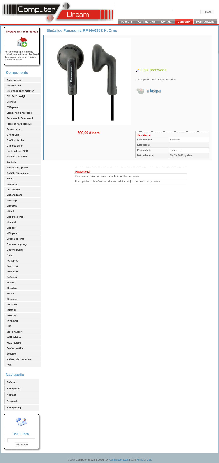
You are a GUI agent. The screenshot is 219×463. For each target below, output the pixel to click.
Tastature (12, 304)
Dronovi (11, 102)
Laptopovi (12, 184)
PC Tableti (12, 260)
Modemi (11, 222)
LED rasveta (14, 189)
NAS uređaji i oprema (19, 359)
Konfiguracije (14, 407)
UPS (9, 326)
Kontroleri (12, 162)
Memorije (12, 200)
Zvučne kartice (15, 348)
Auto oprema (14, 80)
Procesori (12, 266)
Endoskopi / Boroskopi (20, 118)
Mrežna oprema (15, 238)
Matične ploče (15, 195)
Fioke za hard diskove (19, 123)
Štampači (12, 299)
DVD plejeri (13, 107)
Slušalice (12, 288)
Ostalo (10, 255)
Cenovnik (12, 401)
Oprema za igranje (17, 244)
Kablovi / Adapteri (17, 156)
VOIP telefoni (14, 337)
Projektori (12, 271)
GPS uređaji (13, 134)
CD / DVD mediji (16, 96)
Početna (11, 382)
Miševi (10, 211)
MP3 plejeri (13, 233)
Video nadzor (14, 331)
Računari (12, 277)
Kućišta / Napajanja (18, 173)
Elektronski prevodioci (19, 112)
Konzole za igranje (17, 167)
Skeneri (11, 282)
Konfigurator (14, 388)
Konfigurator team (119, 459)
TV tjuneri (12, 321)
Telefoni (11, 310)
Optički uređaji (15, 249)
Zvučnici (11, 353)
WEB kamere (14, 342)
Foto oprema (14, 129)
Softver (11, 293)
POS (9, 364)
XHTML (140, 459)
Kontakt (11, 395)
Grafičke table (15, 145)
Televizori (12, 315)
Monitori (11, 227)
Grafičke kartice (16, 140)
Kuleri (10, 178)
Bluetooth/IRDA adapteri (20, 91)
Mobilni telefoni (15, 217)
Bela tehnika (14, 85)
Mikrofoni (12, 206)
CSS (149, 459)
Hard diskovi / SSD (17, 151)
